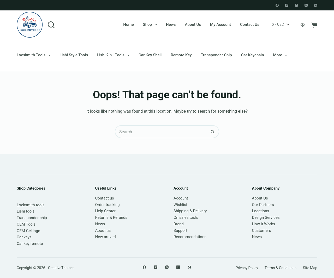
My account (220, 24)
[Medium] (189, 267)
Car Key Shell (150, 55)
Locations (260, 211)
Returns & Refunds (111, 217)
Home (128, 24)
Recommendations (190, 236)
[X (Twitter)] (286, 5)
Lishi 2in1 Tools (114, 55)
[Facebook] (277, 5)
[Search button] (212, 131)
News (171, 24)
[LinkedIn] (178, 267)
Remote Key (181, 55)
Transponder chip (216, 55)
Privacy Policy (247, 268)
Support (180, 230)
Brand (179, 224)
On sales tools (186, 217)
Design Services (266, 217)
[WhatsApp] (315, 5)
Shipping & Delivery (190, 211)
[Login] (303, 25)
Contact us (104, 198)
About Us (193, 24)
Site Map (310, 268)
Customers (261, 230)
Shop (151, 25)
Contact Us (249, 24)
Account (181, 198)
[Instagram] (296, 5)
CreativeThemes (61, 268)
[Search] (51, 24)
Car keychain (252, 55)
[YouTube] (306, 5)
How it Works (263, 224)
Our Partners (263, 204)
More (281, 55)
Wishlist (180, 204)
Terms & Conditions (280, 268)
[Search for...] (160, 131)
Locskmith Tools (34, 55)
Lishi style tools (73, 55)
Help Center (105, 211)
